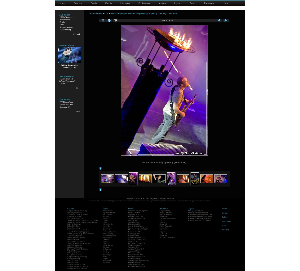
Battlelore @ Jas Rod (74, 216)
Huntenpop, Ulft (69, 67)
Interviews (125, 3)
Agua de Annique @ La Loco (77, 266)
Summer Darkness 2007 (136, 237)
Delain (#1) (163, 236)
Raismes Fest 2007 (134, 232)
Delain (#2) (163, 224)
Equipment (209, 3)
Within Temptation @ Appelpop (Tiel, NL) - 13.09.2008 (153, 13)
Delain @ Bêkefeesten (75, 253)
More (78, 88)
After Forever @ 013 (74, 236)
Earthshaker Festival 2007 (137, 243)
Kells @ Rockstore (73, 226)
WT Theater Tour (66, 102)
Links (225, 3)
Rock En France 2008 (135, 216)
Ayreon (105, 218)
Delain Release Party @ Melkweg (200, 216)
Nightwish (106, 230)
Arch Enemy (107, 214)
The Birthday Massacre (168, 218)
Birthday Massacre (109, 232)
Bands (94, 3)
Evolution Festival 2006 (136, 257)
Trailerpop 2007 (133, 247)
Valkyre (162, 222)
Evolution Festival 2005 (136, 266)
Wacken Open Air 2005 (136, 264)
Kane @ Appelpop (73, 228)
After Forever (65, 20)
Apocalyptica (107, 237)
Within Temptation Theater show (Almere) (82, 222)
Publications (144, 3)
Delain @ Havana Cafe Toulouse (199, 220)
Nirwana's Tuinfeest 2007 (137, 239)
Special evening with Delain (138, 228)
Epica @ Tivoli (72, 260)
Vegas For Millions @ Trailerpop (78, 243)
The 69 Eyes (107, 255)
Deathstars (106, 239)
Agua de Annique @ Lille (76, 264)
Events (108, 3)
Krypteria (106, 226)
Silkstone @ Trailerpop (75, 247)
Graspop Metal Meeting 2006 (138, 260)
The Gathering (108, 234)
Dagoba (105, 259)
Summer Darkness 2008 (136, 218)
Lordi (105, 251)
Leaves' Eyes (107, 228)
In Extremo (107, 249)
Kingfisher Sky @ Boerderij (77, 211)
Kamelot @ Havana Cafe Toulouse (200, 218)
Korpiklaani (107, 260)
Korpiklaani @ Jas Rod (75, 218)
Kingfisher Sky (65, 30)
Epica (62, 25)
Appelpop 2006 (133, 251)
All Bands (106, 262)
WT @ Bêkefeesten (74, 251)
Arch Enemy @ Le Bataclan (77, 268)
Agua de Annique (66, 27)
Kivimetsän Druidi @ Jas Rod (77, 214)
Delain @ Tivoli (72, 262)
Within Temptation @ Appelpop (78, 230)
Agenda (162, 3)
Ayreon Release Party (135, 226)
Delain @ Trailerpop (74, 245)
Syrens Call (164, 228)
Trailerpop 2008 (133, 222)
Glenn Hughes (108, 245)
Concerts (78, 3)
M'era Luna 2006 (134, 253)
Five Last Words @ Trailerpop (77, 249)
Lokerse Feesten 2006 (135, 255)
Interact (177, 3)
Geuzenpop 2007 (134, 234)
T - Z (106, 13)
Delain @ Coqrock (73, 239)
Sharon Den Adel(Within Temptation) (67, 80)
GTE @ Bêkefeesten (74, 255)
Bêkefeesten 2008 (134, 224)
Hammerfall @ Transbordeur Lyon (200, 214)
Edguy (105, 241)
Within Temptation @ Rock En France (80, 234)
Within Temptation (67, 17)
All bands (77, 34)
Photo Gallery (96, 13)
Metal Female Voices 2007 (137, 230)
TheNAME (163, 234)
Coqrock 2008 (133, 220)
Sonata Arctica (108, 253)
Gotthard (106, 247)
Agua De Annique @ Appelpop (78, 232)
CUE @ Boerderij (73, 259)
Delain (62, 22)
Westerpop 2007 (133, 236)
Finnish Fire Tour (66, 104)
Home (62, 3)
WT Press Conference (167, 237)
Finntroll (106, 243)
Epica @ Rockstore (74, 224)
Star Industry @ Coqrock (76, 241)
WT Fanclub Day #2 (135, 245)
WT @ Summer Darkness (76, 237)
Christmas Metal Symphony (138, 211)
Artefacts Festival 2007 (136, 249)
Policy (193, 3)
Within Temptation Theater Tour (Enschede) (82, 220)
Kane (105, 257)
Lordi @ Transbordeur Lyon (198, 213)
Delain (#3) (163, 216)
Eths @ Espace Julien (195, 211)
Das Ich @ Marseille (74, 213)
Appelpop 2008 (66, 107)
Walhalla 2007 (133, 241)
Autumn (106, 216)
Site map (225, 230)
